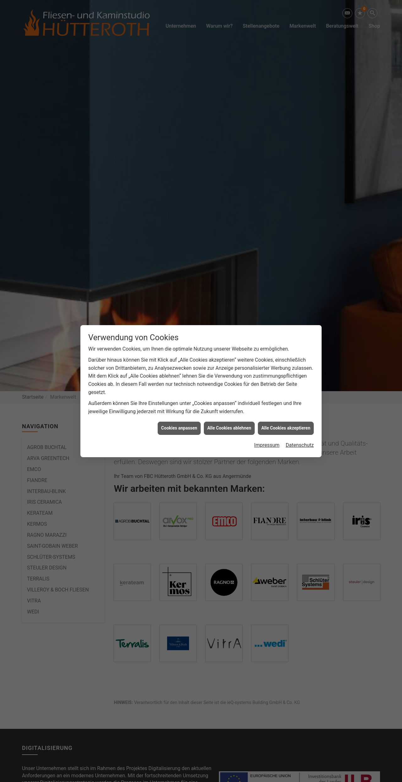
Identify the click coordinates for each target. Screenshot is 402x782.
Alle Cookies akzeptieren (285, 427)
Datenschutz (300, 444)
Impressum (267, 444)
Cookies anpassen (179, 427)
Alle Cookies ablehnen (229, 427)
